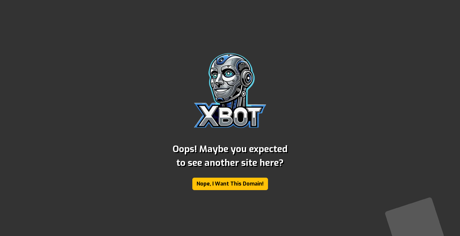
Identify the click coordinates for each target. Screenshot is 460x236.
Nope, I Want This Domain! (230, 183)
